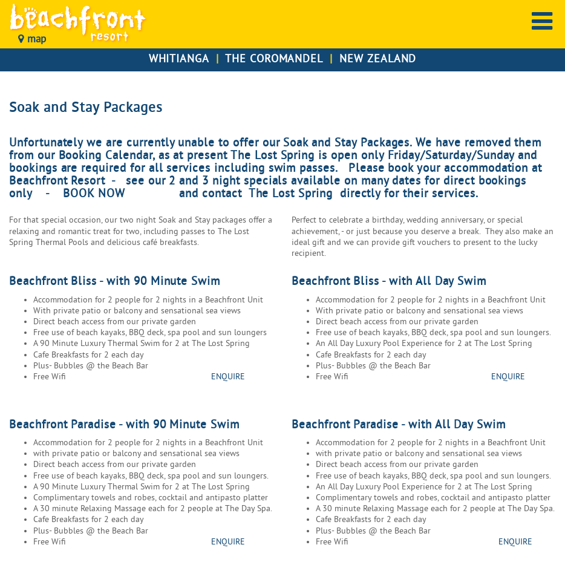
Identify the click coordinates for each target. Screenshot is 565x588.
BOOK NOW (96, 194)
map (32, 40)
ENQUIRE (228, 377)
